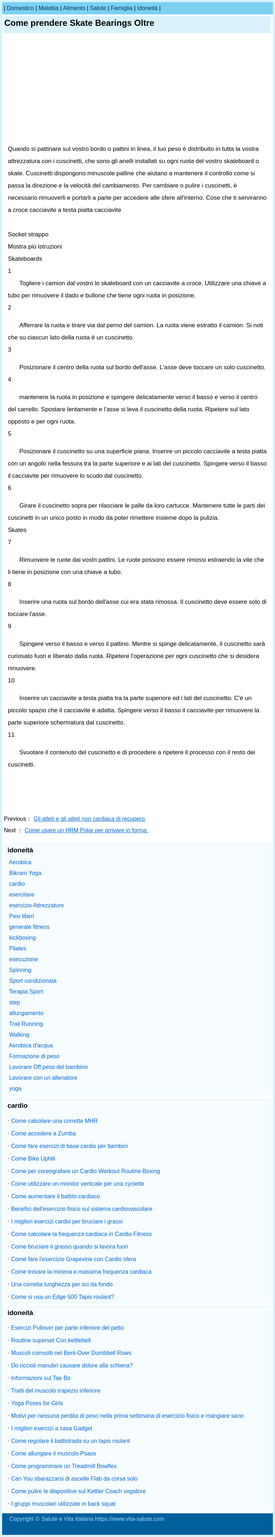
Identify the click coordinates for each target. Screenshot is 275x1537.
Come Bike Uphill (33, 1159)
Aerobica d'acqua (31, 1045)
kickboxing (22, 938)
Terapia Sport (26, 992)
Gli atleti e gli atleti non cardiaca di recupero (90, 819)
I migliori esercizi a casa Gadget (51, 1428)
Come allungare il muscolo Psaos (53, 1453)
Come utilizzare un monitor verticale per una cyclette (77, 1184)
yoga (15, 1088)
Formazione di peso (34, 1056)
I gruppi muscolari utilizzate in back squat (63, 1504)
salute (98, 8)
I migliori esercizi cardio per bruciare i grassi (66, 1221)
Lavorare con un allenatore (43, 1078)
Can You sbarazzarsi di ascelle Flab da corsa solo (74, 1479)
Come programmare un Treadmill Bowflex (64, 1466)
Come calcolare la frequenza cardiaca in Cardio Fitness (81, 1234)
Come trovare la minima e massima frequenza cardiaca (81, 1272)
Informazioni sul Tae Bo (41, 1378)
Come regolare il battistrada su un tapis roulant (70, 1441)
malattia (49, 8)
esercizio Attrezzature (36, 905)
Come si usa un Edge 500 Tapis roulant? (62, 1297)
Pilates (17, 948)
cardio (17, 884)
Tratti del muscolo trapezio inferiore (55, 1391)
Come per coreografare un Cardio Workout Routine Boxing (85, 1171)
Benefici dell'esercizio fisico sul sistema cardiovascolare (81, 1209)
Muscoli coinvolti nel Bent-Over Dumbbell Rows (71, 1353)
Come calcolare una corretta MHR (54, 1121)
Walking (19, 1035)
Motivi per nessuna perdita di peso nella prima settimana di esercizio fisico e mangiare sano (127, 1416)
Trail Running (26, 1024)
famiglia (121, 8)
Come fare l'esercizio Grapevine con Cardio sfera (73, 1259)
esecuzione (23, 959)
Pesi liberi (21, 916)
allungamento (26, 1013)
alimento (74, 8)
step (14, 1002)
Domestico (20, 8)
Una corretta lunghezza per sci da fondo (62, 1284)
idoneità (147, 8)
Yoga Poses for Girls (37, 1403)
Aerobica (20, 862)
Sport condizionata (33, 981)
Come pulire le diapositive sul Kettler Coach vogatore (78, 1491)
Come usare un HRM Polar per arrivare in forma (86, 830)
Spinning (20, 970)
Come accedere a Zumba (43, 1133)
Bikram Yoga (25, 873)
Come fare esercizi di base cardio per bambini (69, 1146)
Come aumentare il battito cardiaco (55, 1196)
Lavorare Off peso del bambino (48, 1067)
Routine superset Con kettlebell (51, 1340)
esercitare (21, 895)
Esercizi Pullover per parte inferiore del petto (67, 1328)
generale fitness (29, 927)
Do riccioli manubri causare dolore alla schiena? (72, 1365)
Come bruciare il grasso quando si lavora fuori (69, 1247)
